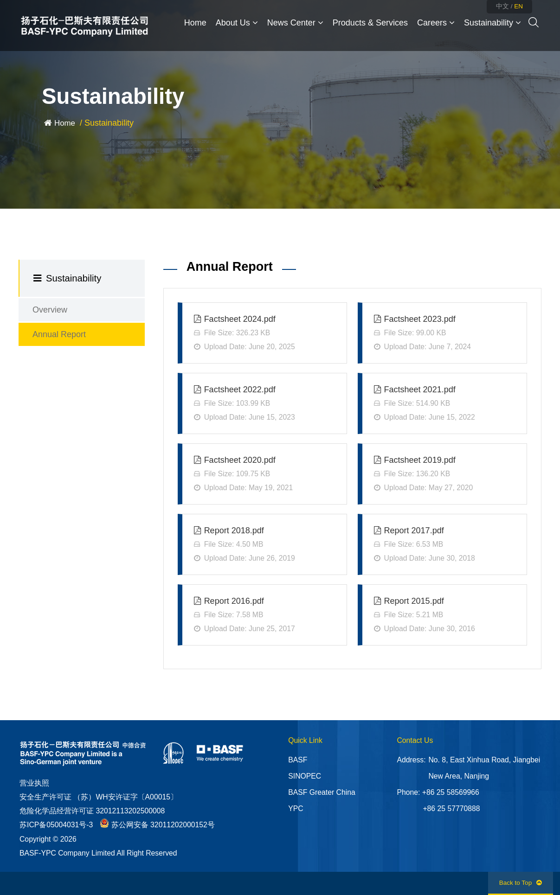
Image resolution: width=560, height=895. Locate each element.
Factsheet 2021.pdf (444, 404)
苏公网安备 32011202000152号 (157, 825)
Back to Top (520, 882)
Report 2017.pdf (444, 545)
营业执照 (34, 783)
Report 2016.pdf (264, 616)
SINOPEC (304, 776)
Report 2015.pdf (444, 616)
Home (64, 123)
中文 (502, 6)
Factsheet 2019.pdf (444, 475)
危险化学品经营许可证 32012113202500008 (92, 811)
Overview (49, 309)
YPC (295, 808)
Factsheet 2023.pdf (444, 334)
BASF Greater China (321, 792)
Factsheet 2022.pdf (264, 404)
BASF (297, 760)
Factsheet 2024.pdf (264, 334)
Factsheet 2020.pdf (264, 475)
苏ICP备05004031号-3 (56, 825)
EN (518, 6)
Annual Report (59, 334)
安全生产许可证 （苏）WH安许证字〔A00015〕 (98, 797)
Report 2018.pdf (264, 545)
